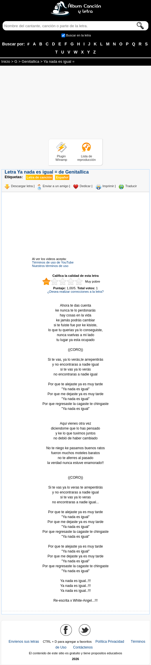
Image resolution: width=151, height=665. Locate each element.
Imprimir (108, 186)
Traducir (131, 186)
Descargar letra (22, 186)
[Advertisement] (75, 103)
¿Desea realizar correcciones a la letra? (75, 291)
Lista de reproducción (86, 157)
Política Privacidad (109, 642)
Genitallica (30, 61)
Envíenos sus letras (24, 642)
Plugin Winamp (61, 157)
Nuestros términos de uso (50, 266)
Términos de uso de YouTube (53, 262)
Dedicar (85, 186)
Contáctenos (82, 647)
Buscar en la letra (78, 35)
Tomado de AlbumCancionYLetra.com (75, 576)
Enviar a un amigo (55, 186)
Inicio (5, 61)
